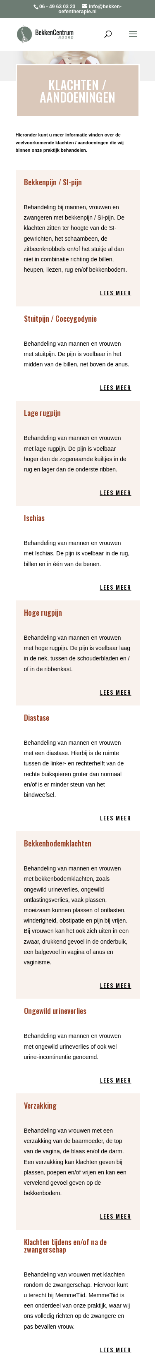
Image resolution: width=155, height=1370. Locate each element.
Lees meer (115, 292)
